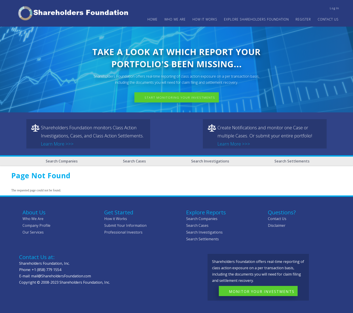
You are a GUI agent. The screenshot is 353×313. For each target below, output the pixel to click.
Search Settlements (292, 161)
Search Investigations (210, 161)
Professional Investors (123, 232)
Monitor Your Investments (261, 291)
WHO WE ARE (175, 19)
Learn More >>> (57, 144)
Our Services (33, 232)
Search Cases (134, 161)
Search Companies (62, 161)
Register (303, 19)
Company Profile (36, 225)
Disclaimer (276, 225)
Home (152, 19)
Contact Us (328, 19)
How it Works (115, 218)
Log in (334, 8)
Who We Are (33, 218)
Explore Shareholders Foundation (256, 19)
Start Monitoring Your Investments (180, 97)
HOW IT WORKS (204, 19)
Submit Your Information (125, 225)
